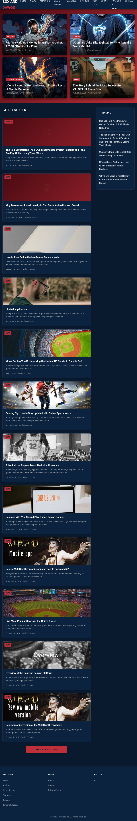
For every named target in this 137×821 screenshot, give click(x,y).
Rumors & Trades (10, 805)
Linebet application (16, 309)
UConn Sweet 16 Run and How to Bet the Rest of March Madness (34, 87)
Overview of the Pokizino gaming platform (29, 673)
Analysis (6, 785)
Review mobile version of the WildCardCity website (34, 725)
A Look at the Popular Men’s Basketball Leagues (32, 465)
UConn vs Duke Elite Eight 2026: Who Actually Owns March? (102, 44)
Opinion (6, 800)
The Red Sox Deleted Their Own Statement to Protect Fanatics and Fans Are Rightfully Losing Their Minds (114, 140)
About (51, 780)
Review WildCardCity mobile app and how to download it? (37, 569)
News (5, 780)
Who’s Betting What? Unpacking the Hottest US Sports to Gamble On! (44, 361)
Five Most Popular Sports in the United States (31, 621)
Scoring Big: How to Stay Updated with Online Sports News (38, 413)
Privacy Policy (54, 790)
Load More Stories (47, 749)
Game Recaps (8, 790)
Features (6, 795)
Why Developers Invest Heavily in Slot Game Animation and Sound (42, 205)
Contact (51, 785)
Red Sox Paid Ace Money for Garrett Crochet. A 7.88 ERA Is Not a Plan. (34, 44)
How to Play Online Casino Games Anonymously (32, 257)
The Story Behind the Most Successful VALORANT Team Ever (97, 87)
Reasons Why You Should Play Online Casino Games (35, 517)
